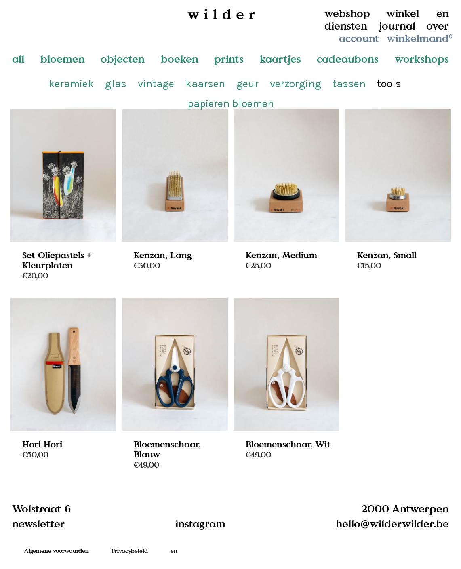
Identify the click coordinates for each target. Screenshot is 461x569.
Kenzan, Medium (281, 254)
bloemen (62, 58)
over (437, 25)
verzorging (295, 84)
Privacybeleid (130, 550)
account (359, 38)
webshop (347, 13)
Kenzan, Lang (163, 254)
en (442, 13)
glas (115, 84)
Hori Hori (42, 444)
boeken (179, 58)
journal (397, 25)
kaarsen (205, 84)
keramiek (71, 84)
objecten (123, 58)
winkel (402, 13)
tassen (349, 84)
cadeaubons (348, 58)
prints (229, 58)
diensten (345, 25)
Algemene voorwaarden (56, 550)
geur (247, 84)
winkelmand (420, 38)
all (18, 58)
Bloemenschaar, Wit (288, 444)
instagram (200, 523)
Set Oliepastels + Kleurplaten (56, 260)
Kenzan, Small (387, 254)
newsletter (38, 523)
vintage (156, 84)
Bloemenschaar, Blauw (167, 449)
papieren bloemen (230, 103)
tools (389, 84)
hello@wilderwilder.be (392, 523)
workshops (422, 58)
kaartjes (280, 58)
